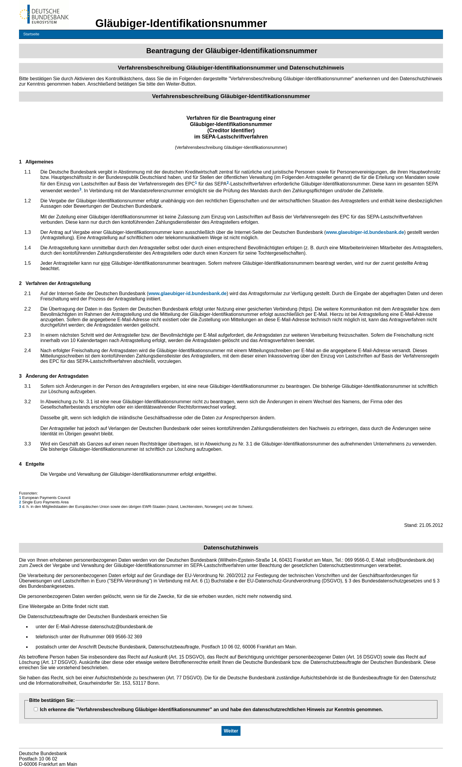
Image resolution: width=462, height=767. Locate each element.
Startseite (31, 34)
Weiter (231, 730)
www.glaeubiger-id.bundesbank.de (365, 232)
